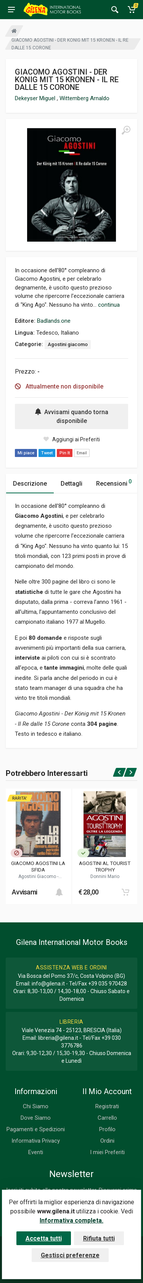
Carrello (107, 1117)
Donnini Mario (104, 876)
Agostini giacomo (68, 344)
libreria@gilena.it (58, 1038)
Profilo (107, 1129)
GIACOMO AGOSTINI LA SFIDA (38, 866)
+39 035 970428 (107, 984)
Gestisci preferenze (70, 1255)
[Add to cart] (59, 892)
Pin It (64, 452)
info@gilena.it (48, 984)
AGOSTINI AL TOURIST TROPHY (104, 866)
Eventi (35, 1152)
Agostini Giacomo (37, 876)
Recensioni (114, 482)
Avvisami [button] (24, 892)
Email (82, 452)
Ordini (107, 1140)
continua (109, 304)
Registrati (107, 1106)
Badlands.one (54, 320)
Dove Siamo (36, 1117)
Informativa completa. (71, 1220)
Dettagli (71, 483)
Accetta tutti (44, 1238)
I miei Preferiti (107, 1152)
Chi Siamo (35, 1106)
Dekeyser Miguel (36, 98)
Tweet (47, 452)
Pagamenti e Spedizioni (35, 1129)
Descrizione (30, 483)
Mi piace (26, 452)
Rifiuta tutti (99, 1238)
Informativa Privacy (35, 1140)
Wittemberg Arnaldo (84, 98)
